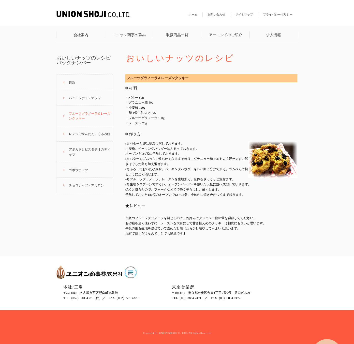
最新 (72, 82)
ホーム (193, 14)
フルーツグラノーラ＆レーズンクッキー (89, 116)
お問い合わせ (216, 14)
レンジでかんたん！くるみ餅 (89, 134)
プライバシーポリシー (278, 14)
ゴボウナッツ (78, 170)
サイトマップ (244, 14)
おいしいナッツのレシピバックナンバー (84, 60)
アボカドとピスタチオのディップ (89, 152)
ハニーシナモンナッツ (85, 98)
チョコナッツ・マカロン (86, 185)
